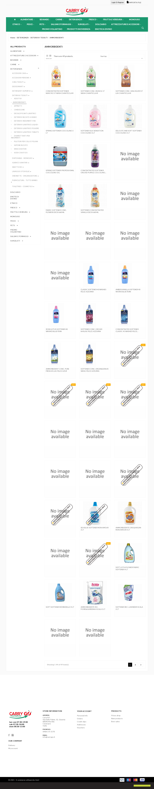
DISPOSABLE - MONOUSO (22, 158)
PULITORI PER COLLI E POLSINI (26, 141)
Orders (80, 719)
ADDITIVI (18, 98)
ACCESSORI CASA (19, 73)
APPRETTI (18, 106)
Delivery (11, 745)
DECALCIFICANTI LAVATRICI (25, 113)
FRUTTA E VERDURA (113, 19)
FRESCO (93, 19)
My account (13, 748)
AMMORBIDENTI (19, 102)
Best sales (115, 721)
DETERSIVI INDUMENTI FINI (25, 121)
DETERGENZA (76, 19)
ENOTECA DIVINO (103, 29)
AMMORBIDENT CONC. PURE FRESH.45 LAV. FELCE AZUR (57, 370)
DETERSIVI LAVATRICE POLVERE (26, 128)
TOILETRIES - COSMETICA (22, 186)
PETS (42, 24)
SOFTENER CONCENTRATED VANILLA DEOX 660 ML (92, 211)
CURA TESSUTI (18, 82)
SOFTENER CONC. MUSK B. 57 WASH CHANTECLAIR (92, 92)
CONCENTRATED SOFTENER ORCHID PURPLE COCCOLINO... (93, 171)
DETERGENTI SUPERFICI (21, 91)
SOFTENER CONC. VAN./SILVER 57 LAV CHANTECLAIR (129, 92)
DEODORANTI (17, 86)
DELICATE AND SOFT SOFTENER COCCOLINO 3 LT (128, 132)
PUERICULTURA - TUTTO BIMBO (24, 180)
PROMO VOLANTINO (52, 29)
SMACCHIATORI (20, 149)
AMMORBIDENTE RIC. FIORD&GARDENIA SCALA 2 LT (93, 608)
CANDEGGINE (19, 110)
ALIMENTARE (27, 19)
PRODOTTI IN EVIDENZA (78, 29)
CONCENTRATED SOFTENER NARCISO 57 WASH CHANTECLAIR (59, 92)
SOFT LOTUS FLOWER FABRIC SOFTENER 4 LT (127, 568)
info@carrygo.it (49, 737)
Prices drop (116, 715)
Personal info (82, 716)
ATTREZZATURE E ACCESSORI (126, 24)
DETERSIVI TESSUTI (20, 95)
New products (117, 718)
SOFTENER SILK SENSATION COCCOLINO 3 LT (92, 132)
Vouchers (81, 728)
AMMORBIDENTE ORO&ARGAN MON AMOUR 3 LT (128, 529)
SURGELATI (84, 24)
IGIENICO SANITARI (20, 163)
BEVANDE (45, 19)
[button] (142, 786)
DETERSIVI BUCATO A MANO (25, 117)
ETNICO (17, 24)
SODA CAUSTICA (21, 153)
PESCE (30, 24)
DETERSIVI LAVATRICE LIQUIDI (26, 125)
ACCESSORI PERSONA (20, 78)
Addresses (81, 725)
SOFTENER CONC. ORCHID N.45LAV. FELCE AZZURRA (91, 330)
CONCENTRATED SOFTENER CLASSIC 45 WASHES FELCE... (127, 330)
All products (18, 46)
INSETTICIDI (17, 167)
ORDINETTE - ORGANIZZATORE (24, 176)
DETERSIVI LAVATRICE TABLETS (26, 132)
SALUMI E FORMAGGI (61, 24)
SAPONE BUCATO (21, 145)
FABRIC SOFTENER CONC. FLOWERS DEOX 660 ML (56, 211)
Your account (84, 711)
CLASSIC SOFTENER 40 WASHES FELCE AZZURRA (93, 290)
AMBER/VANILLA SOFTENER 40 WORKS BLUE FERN (128, 290)
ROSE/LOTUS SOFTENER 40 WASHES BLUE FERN (57, 330)
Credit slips (81, 722)
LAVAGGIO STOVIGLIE (20, 171)
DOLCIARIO (100, 24)
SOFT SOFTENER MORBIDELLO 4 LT (60, 607)
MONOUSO (134, 19)
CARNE (60, 19)
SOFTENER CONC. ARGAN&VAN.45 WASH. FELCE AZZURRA (95, 370)
